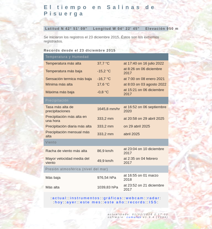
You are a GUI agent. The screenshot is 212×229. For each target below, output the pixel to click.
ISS (153, 202)
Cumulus (134, 217)
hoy (59, 202)
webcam (135, 198)
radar (153, 198)
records (136, 202)
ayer (72, 202)
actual (59, 198)
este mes (90, 202)
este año (114, 202)
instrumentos (85, 198)
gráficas (113, 198)
